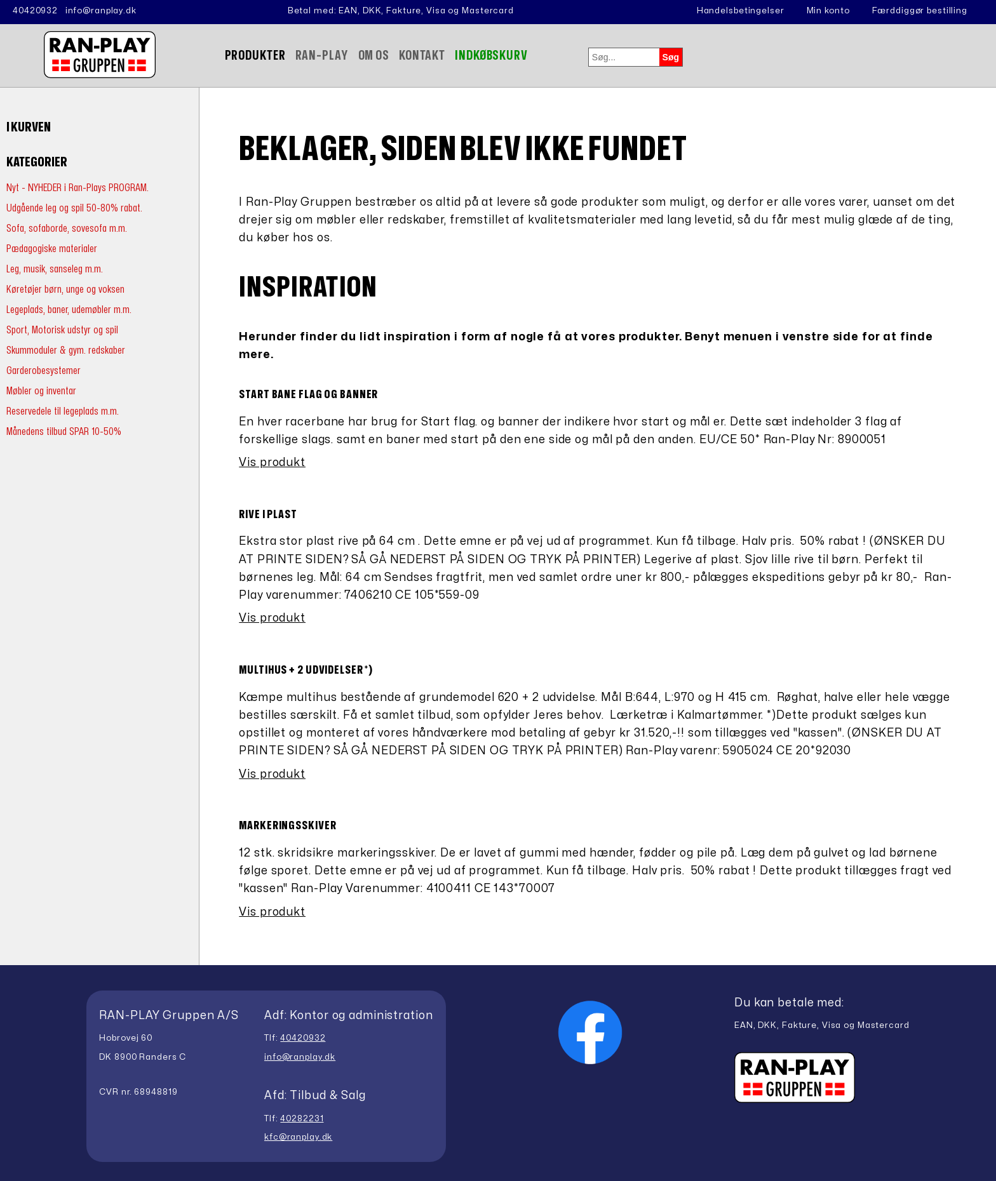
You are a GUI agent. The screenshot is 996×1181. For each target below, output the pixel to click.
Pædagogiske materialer (51, 248)
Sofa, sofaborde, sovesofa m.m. (66, 228)
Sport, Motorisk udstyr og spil (62, 329)
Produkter (255, 56)
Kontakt (422, 56)
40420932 (35, 11)
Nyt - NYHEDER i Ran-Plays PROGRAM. (77, 187)
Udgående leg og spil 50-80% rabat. (74, 208)
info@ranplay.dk (101, 11)
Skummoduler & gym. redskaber (65, 350)
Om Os (373, 56)
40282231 (301, 1119)
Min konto (828, 11)
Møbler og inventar (41, 390)
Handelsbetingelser (740, 11)
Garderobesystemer (43, 370)
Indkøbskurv (491, 56)
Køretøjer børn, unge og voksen (65, 289)
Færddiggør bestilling (919, 11)
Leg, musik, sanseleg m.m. (54, 269)
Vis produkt (272, 462)
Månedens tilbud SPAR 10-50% (63, 431)
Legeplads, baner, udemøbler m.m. (68, 309)
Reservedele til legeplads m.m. (62, 411)
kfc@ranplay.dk (298, 1137)
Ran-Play (322, 56)
